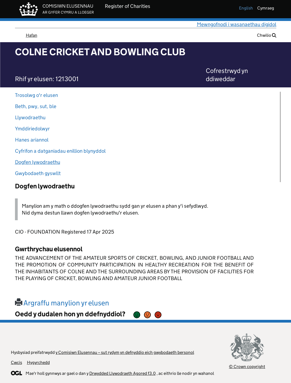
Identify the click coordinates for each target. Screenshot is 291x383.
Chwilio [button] (266, 35)
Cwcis (16, 362)
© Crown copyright (247, 366)
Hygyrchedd (38, 362)
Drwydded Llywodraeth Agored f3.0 (122, 373)
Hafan (31, 35)
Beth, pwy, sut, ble (35, 106)
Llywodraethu (30, 117)
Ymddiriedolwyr (32, 128)
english (246, 8)
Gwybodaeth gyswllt (38, 173)
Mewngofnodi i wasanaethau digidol (236, 24)
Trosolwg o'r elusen (36, 95)
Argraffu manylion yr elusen (62, 302)
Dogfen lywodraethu (37, 162)
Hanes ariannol (31, 140)
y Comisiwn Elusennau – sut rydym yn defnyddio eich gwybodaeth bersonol (125, 352)
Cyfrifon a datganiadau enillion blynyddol (60, 151)
